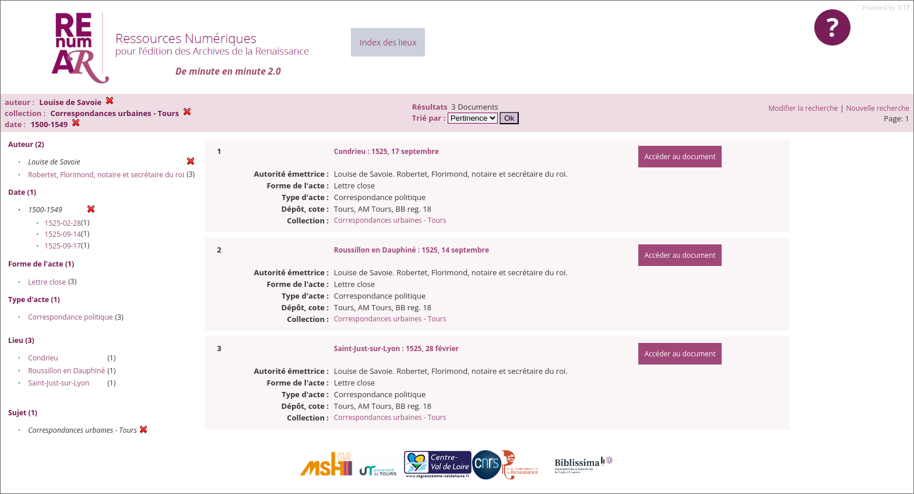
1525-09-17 (62, 246)
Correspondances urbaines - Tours (390, 220)
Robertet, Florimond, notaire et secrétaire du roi (106, 175)
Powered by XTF (886, 7)
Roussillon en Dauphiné (66, 371)
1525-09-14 (62, 234)
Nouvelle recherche (878, 108)
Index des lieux (388, 42)
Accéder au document (679, 157)
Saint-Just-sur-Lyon (58, 383)
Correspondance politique (70, 317)
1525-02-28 (62, 223)
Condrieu (43, 358)
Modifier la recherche (803, 108)
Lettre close (47, 282)
